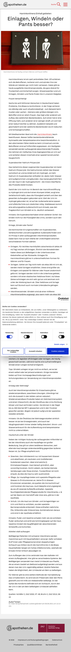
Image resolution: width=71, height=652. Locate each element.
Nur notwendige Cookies (13, 351)
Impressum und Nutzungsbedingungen (33, 640)
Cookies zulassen (57, 351)
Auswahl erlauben (35, 351)
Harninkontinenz (44, 134)
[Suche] (56, 4)
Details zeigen (59, 344)
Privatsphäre (19, 645)
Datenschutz (57, 640)
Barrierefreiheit (51, 645)
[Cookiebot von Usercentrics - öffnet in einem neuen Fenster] (60, 299)
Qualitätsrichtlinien (34, 645)
